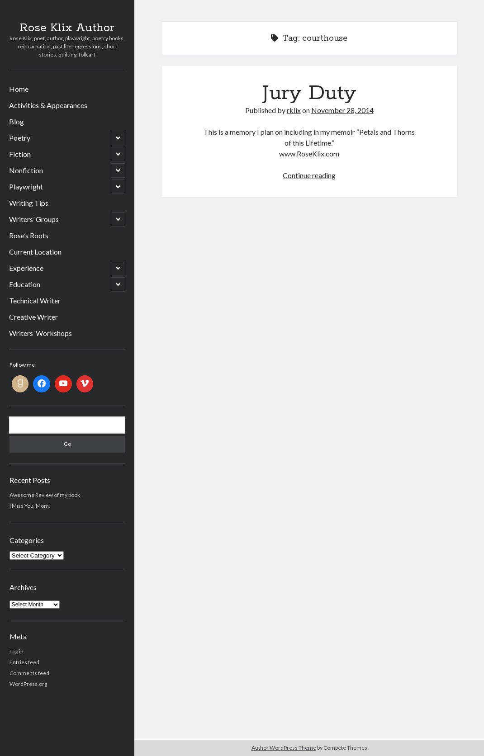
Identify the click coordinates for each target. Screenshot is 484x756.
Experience (26, 268)
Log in (16, 651)
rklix (294, 110)
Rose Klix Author (67, 28)
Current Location (35, 251)
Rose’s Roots (28, 235)
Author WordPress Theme (283, 747)
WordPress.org (28, 683)
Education (24, 284)
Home (18, 89)
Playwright (26, 186)
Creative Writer (33, 316)
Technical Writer (35, 300)
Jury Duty (309, 93)
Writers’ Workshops (40, 333)
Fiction (20, 154)
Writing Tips (28, 202)
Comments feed (29, 673)
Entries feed (24, 662)
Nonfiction (26, 170)
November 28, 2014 (342, 110)
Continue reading (309, 175)
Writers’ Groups (34, 219)
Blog (16, 121)
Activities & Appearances (48, 105)
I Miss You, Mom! (30, 505)
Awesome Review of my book (44, 494)
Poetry (19, 137)
